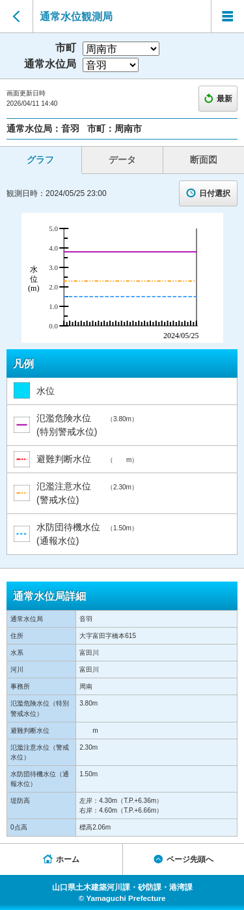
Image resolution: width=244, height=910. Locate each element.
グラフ (40, 159)
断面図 (203, 159)
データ (122, 159)
